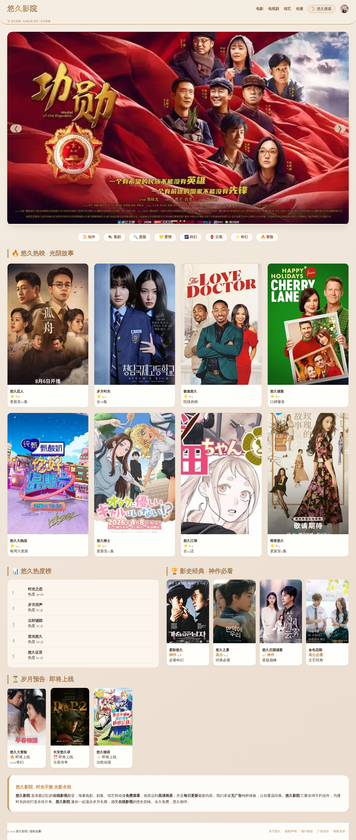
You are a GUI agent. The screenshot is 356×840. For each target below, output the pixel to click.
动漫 (299, 9)
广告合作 (323, 831)
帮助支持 (339, 831)
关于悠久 (275, 831)
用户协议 (307, 831)
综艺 (287, 9)
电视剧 (273, 9)
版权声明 (291, 831)
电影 (259, 9)
